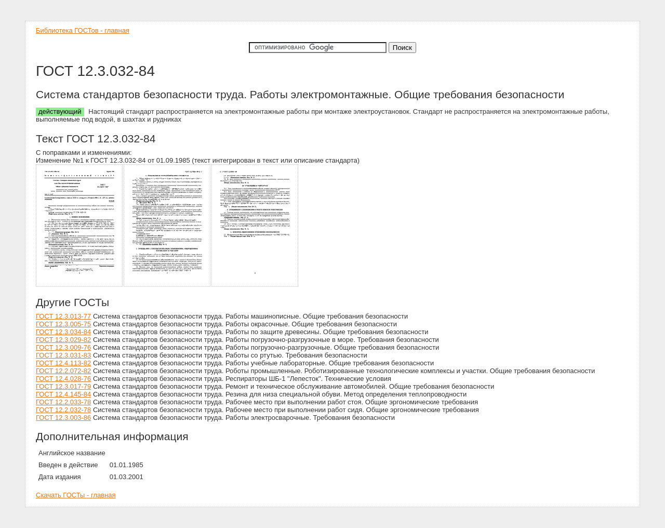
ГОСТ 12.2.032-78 (63, 410)
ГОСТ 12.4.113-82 (63, 363)
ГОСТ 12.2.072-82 (63, 371)
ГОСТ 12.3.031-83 (63, 355)
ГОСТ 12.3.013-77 (63, 316)
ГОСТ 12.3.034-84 (63, 332)
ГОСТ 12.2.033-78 (63, 402)
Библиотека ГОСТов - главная (82, 30)
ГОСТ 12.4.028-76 (63, 378)
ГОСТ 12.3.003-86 (63, 417)
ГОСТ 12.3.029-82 (63, 340)
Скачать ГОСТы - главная (76, 495)
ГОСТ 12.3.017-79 (63, 386)
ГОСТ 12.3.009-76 (63, 347)
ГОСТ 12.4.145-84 (63, 394)
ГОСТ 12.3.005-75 (63, 324)
